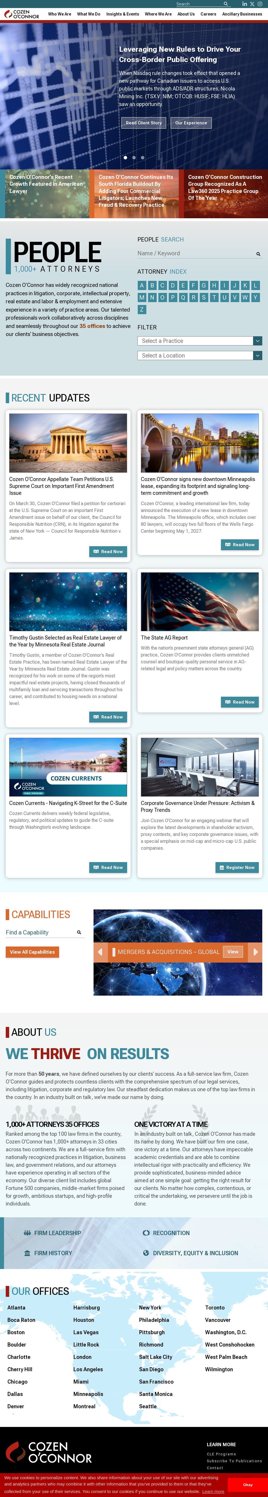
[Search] (226, 4)
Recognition (164, 1233)
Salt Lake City (155, 1357)
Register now (237, 867)
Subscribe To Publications (234, 1461)
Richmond (151, 1345)
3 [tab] (142, 158)
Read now (108, 551)
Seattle (148, 1406)
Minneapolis (88, 1394)
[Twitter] (252, 4)
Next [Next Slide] (255, 952)
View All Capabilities (32, 952)
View (233, 952)
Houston (83, 1320)
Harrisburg (86, 1308)
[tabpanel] (178, 952)
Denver (15, 1406)
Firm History (46, 1253)
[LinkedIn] (244, 4)
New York (150, 1308)
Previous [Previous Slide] (101, 952)
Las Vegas (86, 1332)
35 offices (92, 326)
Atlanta (16, 1308)
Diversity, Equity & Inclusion (188, 1253)
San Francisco (156, 1382)
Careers (208, 14)
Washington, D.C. (226, 1332)
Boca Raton (21, 1320)
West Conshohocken (230, 1345)
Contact (215, 1468)
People (160, 239)
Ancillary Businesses (242, 14)
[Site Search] (203, 3)
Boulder (16, 1345)
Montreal (84, 1406)
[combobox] (122, 14)
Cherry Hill (19, 1369)
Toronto (215, 1308)
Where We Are (158, 14)
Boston (16, 1332)
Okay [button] (248, 1485)
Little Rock (86, 1345)
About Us (186, 14)
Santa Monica (156, 1394)
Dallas (15, 1394)
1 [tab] (125, 158)
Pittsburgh (152, 1332)
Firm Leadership (50, 1233)
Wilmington (219, 1369)
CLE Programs (221, 1454)
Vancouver (218, 1320)
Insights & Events (122, 14)
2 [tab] (134, 158)
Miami (81, 1382)
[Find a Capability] (45, 932)
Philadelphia (154, 1320)
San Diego (151, 1369)
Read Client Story (144, 122)
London (82, 1357)
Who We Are (59, 14)
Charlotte (18, 1357)
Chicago (17, 1382)
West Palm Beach (226, 1357)
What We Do (88, 14)
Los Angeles (88, 1369)
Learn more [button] (213, 1491)
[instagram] (260, 4)
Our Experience (191, 122)
